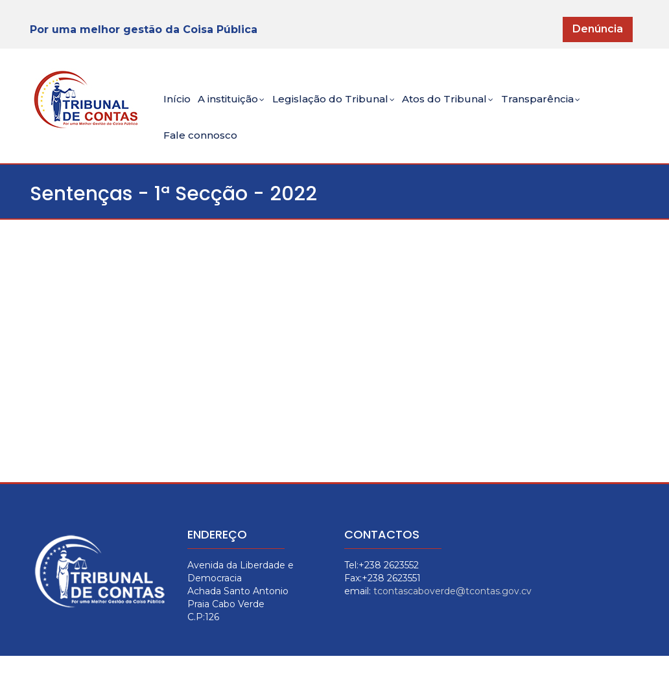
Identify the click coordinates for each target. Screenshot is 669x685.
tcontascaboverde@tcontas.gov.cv (452, 620)
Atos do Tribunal (479, 107)
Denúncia (597, 29)
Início (180, 106)
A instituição (243, 107)
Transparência (579, 107)
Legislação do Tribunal (355, 107)
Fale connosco (204, 157)
